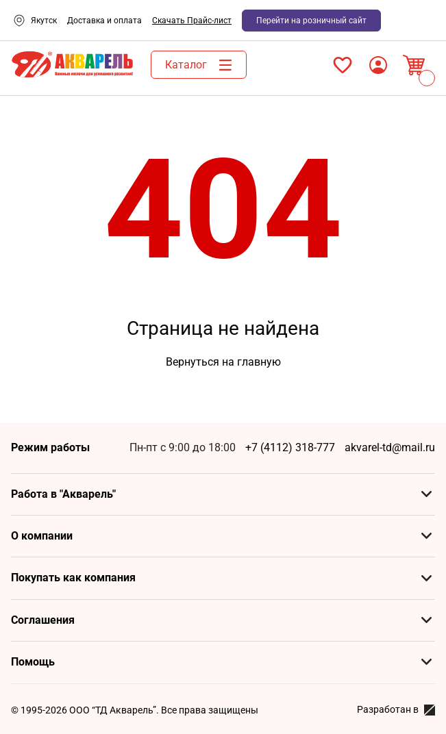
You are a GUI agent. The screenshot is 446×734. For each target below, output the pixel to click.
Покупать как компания (73, 577)
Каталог (202, 65)
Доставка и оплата (104, 20)
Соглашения (43, 620)
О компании (42, 535)
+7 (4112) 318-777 (290, 447)
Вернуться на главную (223, 361)
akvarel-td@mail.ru (390, 447)
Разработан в (396, 710)
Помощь (33, 661)
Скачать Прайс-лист (192, 20)
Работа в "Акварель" (63, 494)
